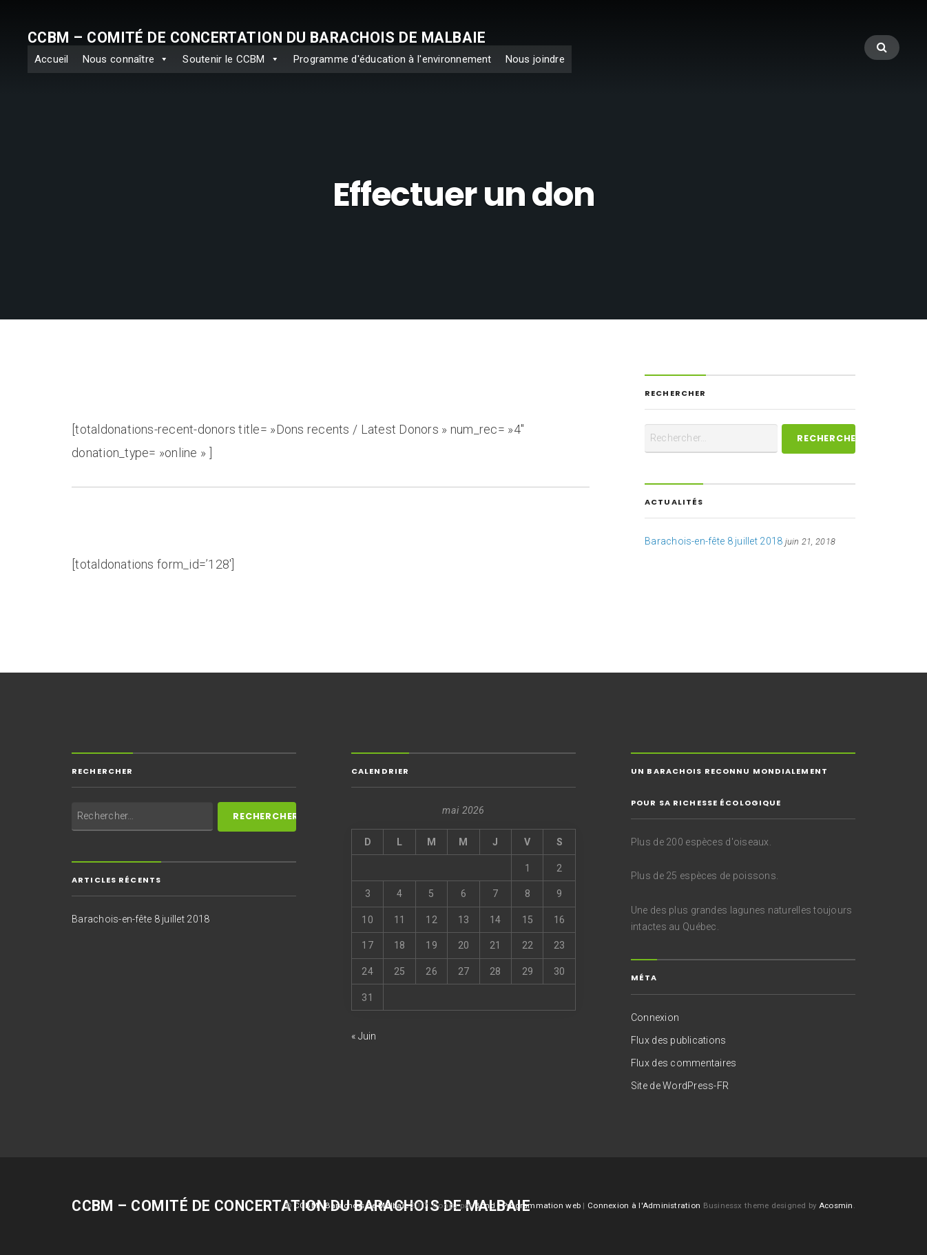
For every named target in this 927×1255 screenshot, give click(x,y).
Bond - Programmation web (529, 1205)
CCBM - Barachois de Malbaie (351, 1205)
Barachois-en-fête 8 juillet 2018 (713, 541)
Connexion (655, 1017)
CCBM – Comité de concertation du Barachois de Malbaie (257, 37)
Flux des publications (678, 1040)
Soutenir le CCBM (223, 59)
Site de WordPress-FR (680, 1085)
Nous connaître (119, 59)
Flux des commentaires (683, 1062)
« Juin (364, 1036)
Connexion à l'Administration (644, 1205)
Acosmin (836, 1205)
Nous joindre (535, 59)
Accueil (51, 59)
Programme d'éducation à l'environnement (392, 59)
